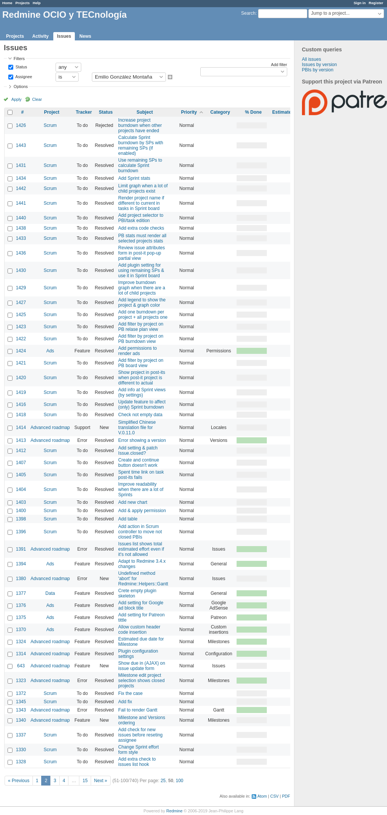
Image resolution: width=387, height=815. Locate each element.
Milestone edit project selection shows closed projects (141, 680)
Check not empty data (140, 414)
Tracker (84, 112)
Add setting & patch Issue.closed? (138, 450)
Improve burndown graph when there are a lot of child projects (141, 288)
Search (248, 13)
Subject (144, 112)
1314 (21, 653)
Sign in (360, 3)
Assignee (23, 76)
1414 (21, 427)
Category (220, 112)
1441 (21, 203)
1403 (21, 502)
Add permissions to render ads (137, 351)
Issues (64, 36)
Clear (37, 99)
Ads (50, 350)
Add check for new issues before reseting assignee (140, 735)
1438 (21, 228)
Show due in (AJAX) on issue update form (141, 666)
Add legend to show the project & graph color (142, 302)
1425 (21, 314)
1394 (21, 563)
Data (50, 593)
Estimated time (288, 112)
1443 (21, 145)
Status (20, 66)
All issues (311, 59)
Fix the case (130, 693)
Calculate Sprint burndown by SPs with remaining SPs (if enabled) (140, 145)
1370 (21, 629)
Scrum (50, 125)
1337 (21, 735)
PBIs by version (317, 70)
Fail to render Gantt (137, 710)
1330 (21, 749)
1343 (21, 710)
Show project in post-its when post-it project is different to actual (141, 378)
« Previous (18, 780)
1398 (21, 519)
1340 (21, 720)
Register (376, 3)
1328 (21, 761)
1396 (21, 531)
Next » (100, 780)
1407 (21, 462)
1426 (21, 125)
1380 (21, 578)
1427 (21, 302)
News (85, 36)
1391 (21, 549)
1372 (21, 693)
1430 (21, 270)
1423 (21, 326)
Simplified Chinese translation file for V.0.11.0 (137, 427)
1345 (21, 701)
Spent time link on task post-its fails (141, 474)
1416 (21, 404)
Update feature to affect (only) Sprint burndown (142, 404)
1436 (21, 253)
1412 (21, 450)
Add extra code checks (141, 228)
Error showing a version (142, 440)
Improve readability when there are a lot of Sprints (140, 489)
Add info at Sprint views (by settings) (142, 392)
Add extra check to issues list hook (137, 761)
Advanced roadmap (50, 427)
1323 (21, 680)
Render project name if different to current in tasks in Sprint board (141, 203)
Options (21, 86)
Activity (40, 36)
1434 (21, 178)
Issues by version (319, 64)
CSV (274, 796)
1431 (21, 165)
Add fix (125, 701)
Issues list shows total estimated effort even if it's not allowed (141, 549)
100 (179, 780)
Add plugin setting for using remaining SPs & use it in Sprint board (141, 270)
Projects (22, 3)
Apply (16, 99)
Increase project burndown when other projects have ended (140, 125)
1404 (21, 489)
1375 (21, 617)
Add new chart (132, 502)
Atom (262, 796)
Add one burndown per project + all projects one (142, 314)
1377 (21, 593)
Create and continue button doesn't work (138, 462)
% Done (253, 112)
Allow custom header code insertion (139, 629)
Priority (189, 112)
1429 (21, 287)
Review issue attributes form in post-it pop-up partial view (141, 253)
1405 (21, 474)
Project (51, 112)
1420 (21, 377)
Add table (128, 519)
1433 (21, 238)
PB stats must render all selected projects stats (142, 238)
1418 (21, 414)
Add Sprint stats (134, 178)
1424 (21, 350)
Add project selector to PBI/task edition (140, 218)
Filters (19, 58)
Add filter (279, 64)
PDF (286, 796)
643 (21, 665)
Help (37, 3)
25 (163, 780)
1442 (21, 188)
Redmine (174, 811)
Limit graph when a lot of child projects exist (143, 188)
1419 (21, 392)
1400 (21, 510)
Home (7, 3)
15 (84, 780)
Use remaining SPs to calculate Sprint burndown (140, 165)
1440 (21, 218)
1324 (21, 641)
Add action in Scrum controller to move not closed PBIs (140, 532)
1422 (21, 338)
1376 (21, 605)
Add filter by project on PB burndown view (140, 338)
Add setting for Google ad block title (140, 605)
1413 (21, 440)
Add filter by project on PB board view (140, 363)
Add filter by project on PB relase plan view (140, 326)
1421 (21, 363)
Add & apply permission (142, 510)
